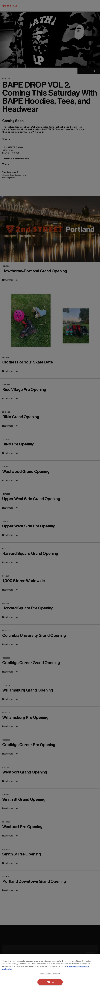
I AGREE (50, 982)
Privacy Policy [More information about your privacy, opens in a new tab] (73, 966)
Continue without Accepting (50, 973)
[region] (50, 972)
